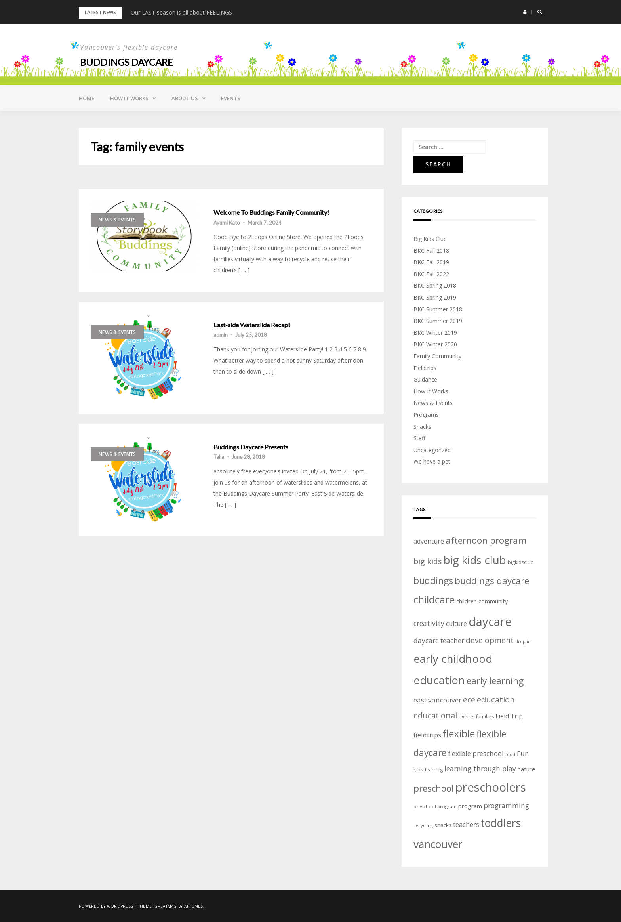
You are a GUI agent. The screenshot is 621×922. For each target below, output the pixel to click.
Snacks (422, 426)
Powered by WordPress (106, 906)
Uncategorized (432, 450)
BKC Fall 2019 (431, 262)
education (496, 699)
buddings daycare (492, 581)
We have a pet (431, 461)
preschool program (435, 806)
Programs (426, 414)
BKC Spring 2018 (434, 285)
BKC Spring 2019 (434, 297)
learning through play (480, 768)
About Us (184, 98)
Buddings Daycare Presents (250, 447)
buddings (433, 580)
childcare (434, 600)
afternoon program (486, 540)
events (466, 716)
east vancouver (437, 699)
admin (220, 335)
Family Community (437, 356)
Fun (523, 753)
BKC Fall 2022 (431, 274)
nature (526, 769)
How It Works (430, 391)
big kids (427, 561)
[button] (524, 12)
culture (456, 623)
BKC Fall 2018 (431, 250)
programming (506, 805)
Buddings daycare (126, 62)
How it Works (129, 98)
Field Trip (509, 716)
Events (230, 98)
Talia (218, 457)
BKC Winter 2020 (435, 344)
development (490, 640)
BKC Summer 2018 (437, 309)
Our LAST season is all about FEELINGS (181, 12)
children (466, 601)
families (485, 716)
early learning (495, 681)
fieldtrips (427, 734)
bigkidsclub (521, 562)
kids (418, 769)
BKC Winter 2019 (435, 332)
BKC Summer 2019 (437, 321)
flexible (459, 733)
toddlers (501, 823)
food (510, 754)
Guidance (425, 379)
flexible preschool (476, 753)
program (470, 806)
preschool (433, 788)
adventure (428, 541)
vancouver (438, 844)
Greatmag (165, 906)
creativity (428, 623)
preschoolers (490, 787)
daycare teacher (438, 640)
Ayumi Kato (226, 223)
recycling (423, 825)
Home (86, 98)
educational (435, 715)
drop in (523, 641)
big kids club (475, 559)
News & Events (117, 219)
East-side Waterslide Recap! (251, 324)
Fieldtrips (424, 368)
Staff (419, 438)
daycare (490, 622)
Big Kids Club (430, 238)
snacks (442, 824)
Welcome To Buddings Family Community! (271, 212)
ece (469, 699)
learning (434, 770)
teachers (466, 824)
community (493, 601)
